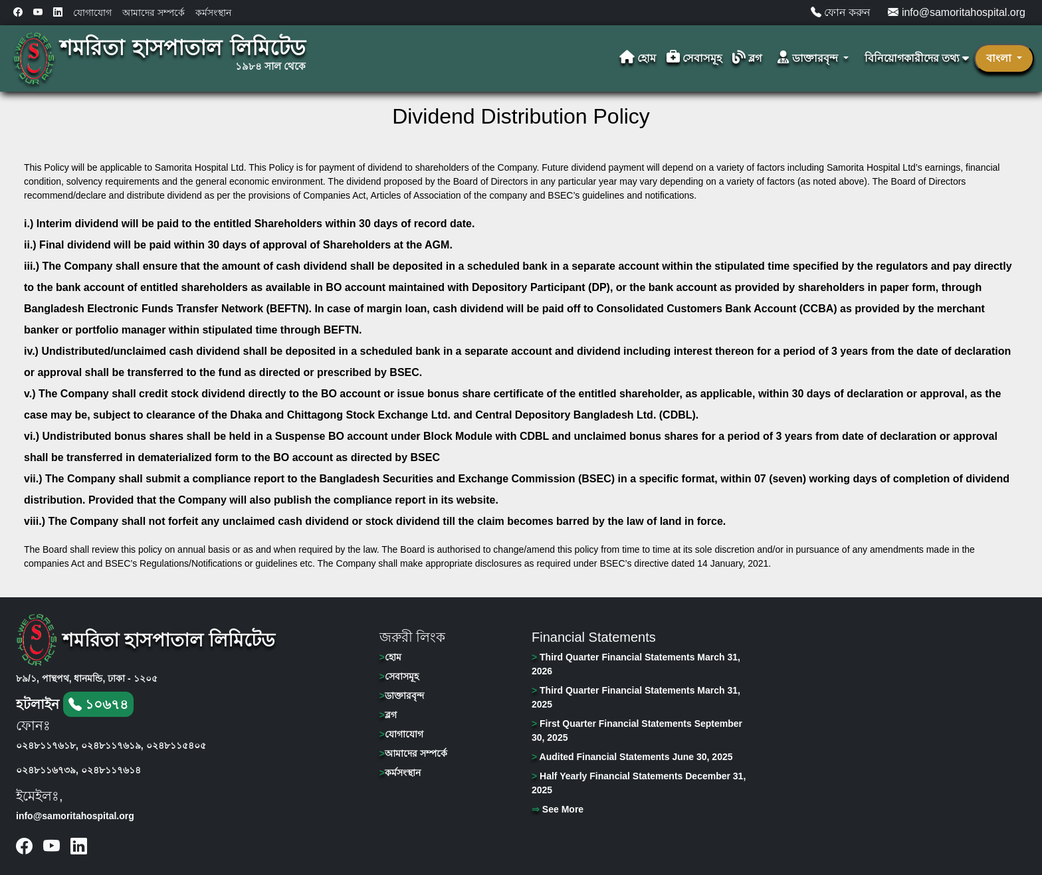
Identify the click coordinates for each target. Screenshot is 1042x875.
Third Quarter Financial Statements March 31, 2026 (636, 664)
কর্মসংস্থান (213, 12)
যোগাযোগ (92, 12)
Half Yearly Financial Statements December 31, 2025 (639, 783)
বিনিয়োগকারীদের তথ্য (917, 58)
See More (557, 809)
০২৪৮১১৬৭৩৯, (47, 770)
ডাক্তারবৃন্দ (401, 695)
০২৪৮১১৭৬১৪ (111, 770)
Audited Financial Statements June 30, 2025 (632, 756)
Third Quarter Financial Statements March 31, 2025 (636, 697)
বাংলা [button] (1000, 58)
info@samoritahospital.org (956, 12)
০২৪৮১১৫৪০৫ (176, 745)
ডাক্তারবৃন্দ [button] (809, 58)
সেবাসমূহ (694, 58)
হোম (637, 58)
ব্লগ (747, 58)
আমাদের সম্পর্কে (153, 12)
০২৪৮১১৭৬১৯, (112, 745)
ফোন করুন (841, 12)
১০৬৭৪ (98, 704)
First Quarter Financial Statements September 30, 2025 (637, 730)
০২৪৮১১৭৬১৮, (47, 745)
